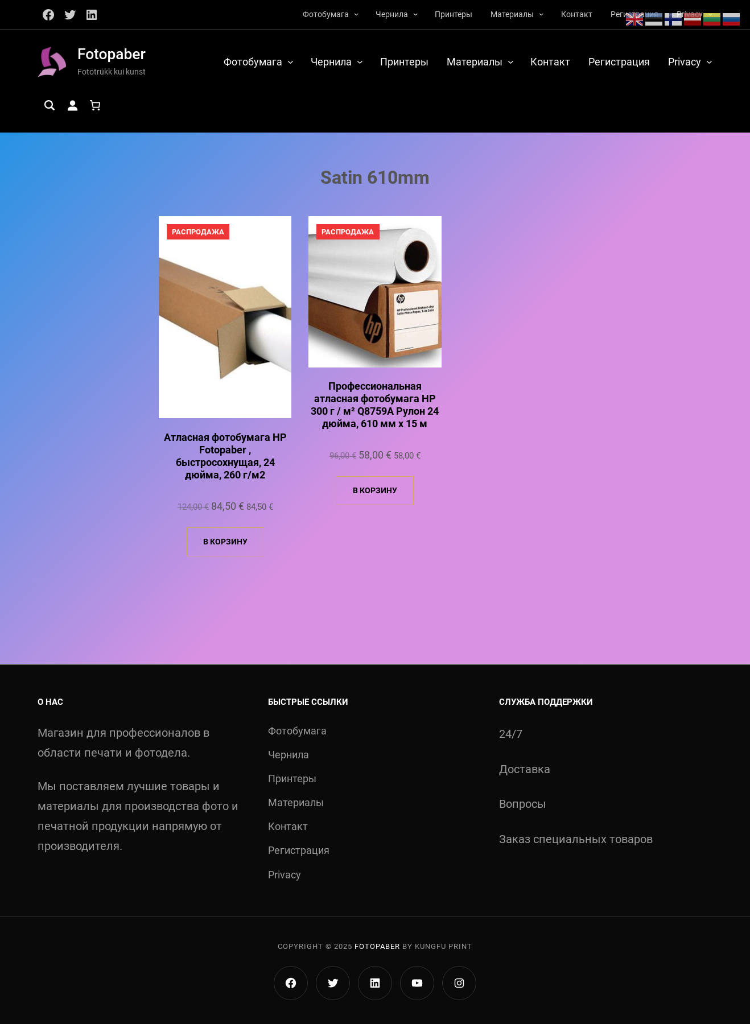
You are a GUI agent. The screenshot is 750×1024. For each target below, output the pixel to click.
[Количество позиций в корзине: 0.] (95, 105)
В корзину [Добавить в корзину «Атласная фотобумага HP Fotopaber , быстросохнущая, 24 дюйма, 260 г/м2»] (225, 541)
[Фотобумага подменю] (356, 13)
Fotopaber (111, 54)
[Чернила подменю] (415, 13)
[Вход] (72, 105)
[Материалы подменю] (541, 13)
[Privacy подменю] (709, 62)
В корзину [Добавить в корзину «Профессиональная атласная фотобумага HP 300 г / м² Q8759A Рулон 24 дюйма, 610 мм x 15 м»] (375, 490)
